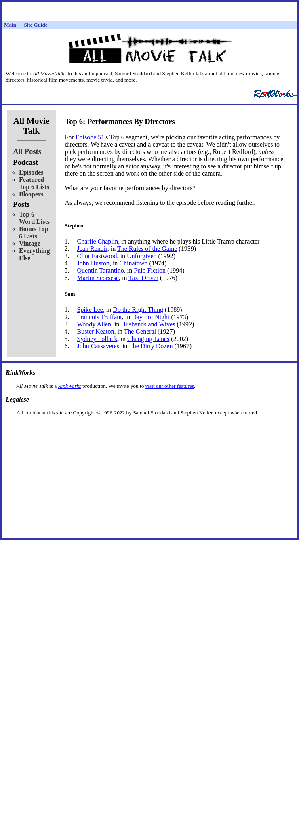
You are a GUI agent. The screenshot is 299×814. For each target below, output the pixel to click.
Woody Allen (94, 324)
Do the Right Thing (138, 309)
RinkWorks (69, 386)
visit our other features (169, 386)
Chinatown (133, 263)
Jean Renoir (92, 248)
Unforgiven (141, 255)
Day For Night (150, 316)
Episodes (31, 172)
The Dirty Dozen (151, 346)
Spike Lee (90, 309)
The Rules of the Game (147, 248)
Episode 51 (90, 137)
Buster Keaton (95, 331)
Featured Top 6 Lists (34, 183)
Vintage (29, 243)
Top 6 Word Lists (34, 218)
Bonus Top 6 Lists (33, 232)
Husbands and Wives (148, 324)
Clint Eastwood (97, 255)
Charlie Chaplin (97, 241)
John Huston (93, 263)
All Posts (27, 151)
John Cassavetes (98, 346)
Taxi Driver (143, 277)
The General (140, 331)
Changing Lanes (148, 338)
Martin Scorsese (98, 277)
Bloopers (31, 194)
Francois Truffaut (99, 316)
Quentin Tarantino (100, 270)
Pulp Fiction (150, 270)
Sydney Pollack (97, 338)
